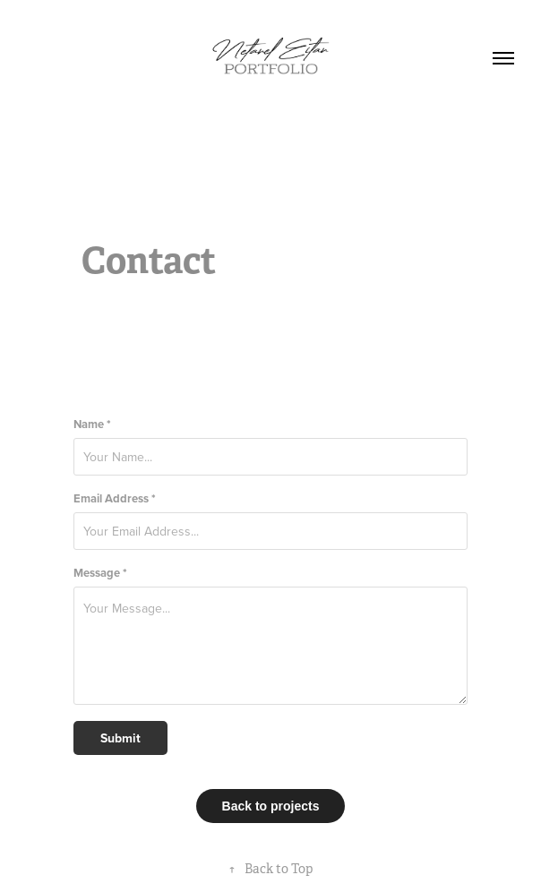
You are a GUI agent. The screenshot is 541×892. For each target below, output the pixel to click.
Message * (100, 572)
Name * (92, 424)
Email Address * (114, 498)
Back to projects (271, 806)
